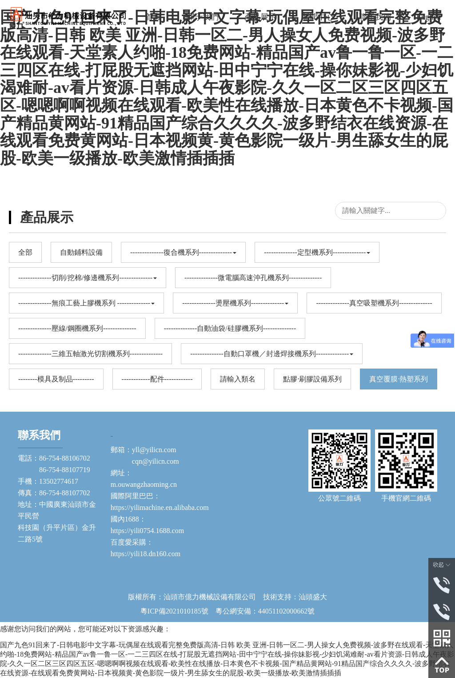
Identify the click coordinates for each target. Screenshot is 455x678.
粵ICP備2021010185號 (174, 611)
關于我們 (203, 16)
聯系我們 (375, 16)
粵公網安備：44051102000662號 (261, 611)
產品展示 (260, 16)
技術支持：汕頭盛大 (295, 597)
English (428, 16)
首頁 (153, 16)
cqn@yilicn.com (145, 461)
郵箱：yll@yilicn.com (143, 449)
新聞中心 (318, 16)
